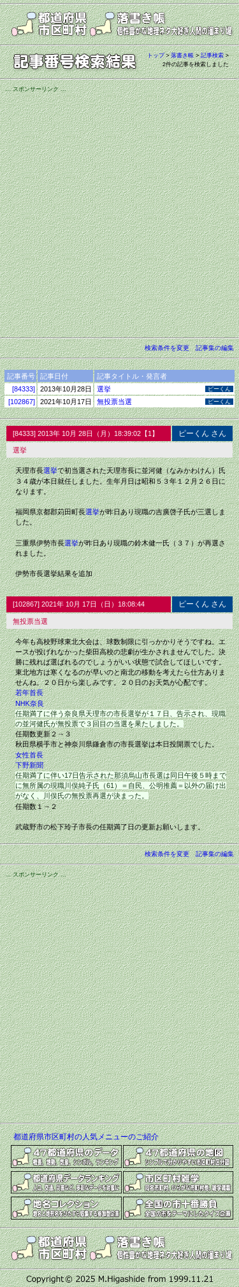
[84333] (23, 389)
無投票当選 (114, 401)
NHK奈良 (29, 703)
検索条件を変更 (167, 347)
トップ (155, 55)
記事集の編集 (215, 347)
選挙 (104, 389)
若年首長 (29, 692)
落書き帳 (182, 55)
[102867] (21, 401)
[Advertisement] (119, 213)
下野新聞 (29, 765)
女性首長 (29, 755)
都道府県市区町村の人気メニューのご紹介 (86, 1137)
